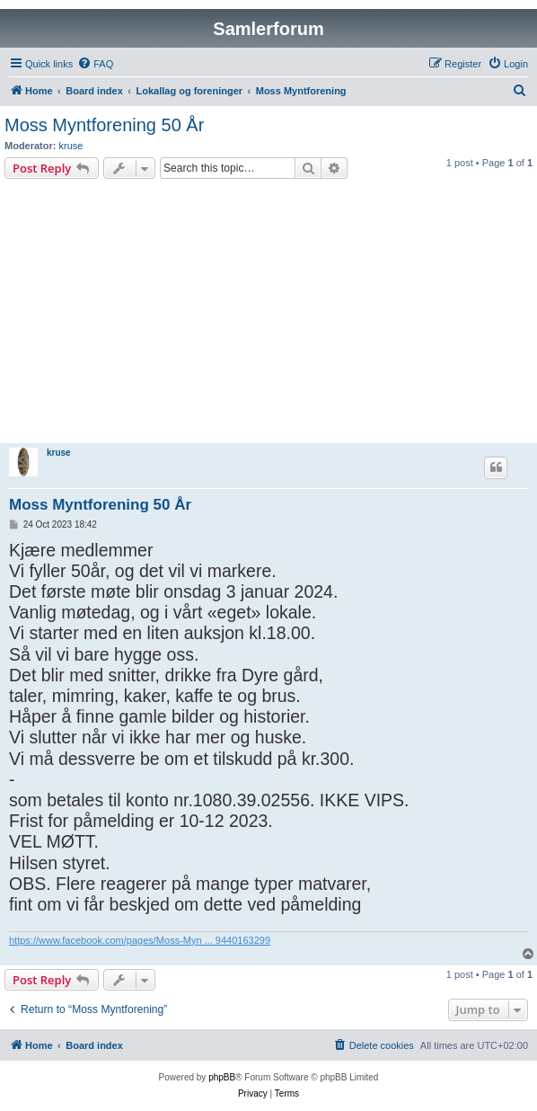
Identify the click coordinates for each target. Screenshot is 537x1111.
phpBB (221, 1077)
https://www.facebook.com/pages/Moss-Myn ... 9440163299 (139, 940)
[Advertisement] (268, 314)
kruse (71, 145)
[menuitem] (95, 64)
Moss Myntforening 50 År (104, 125)
